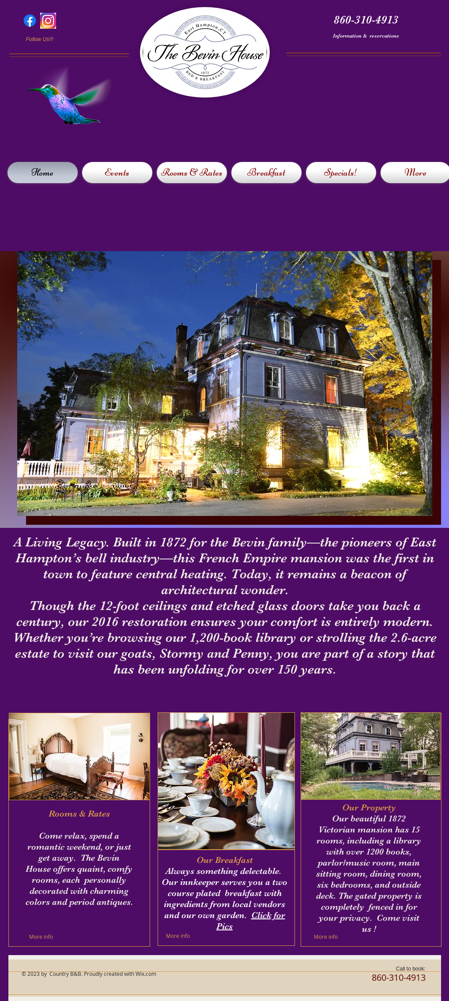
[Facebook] (30, 20)
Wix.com (146, 973)
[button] (224, 383)
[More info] (50, 936)
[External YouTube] (363, 107)
